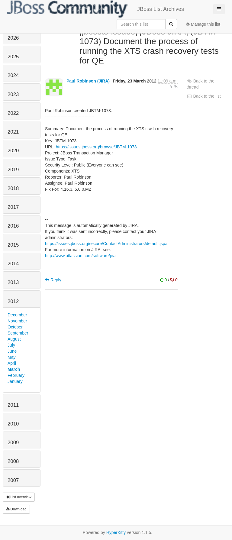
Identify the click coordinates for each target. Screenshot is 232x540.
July (11, 345)
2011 (13, 405)
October (15, 327)
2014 (13, 264)
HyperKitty (116, 532)
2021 (13, 132)
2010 (13, 424)
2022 (13, 113)
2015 (13, 245)
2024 (13, 75)
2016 (13, 226)
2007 (13, 480)
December (17, 314)
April (12, 363)
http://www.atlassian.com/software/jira (80, 255)
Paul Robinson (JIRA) (88, 81)
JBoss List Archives (95, 9)
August (14, 339)
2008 (13, 461)
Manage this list (203, 24)
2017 (13, 207)
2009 (13, 442)
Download (16, 509)
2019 (13, 170)
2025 (13, 57)
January (15, 381)
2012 (13, 301)
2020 (13, 151)
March (14, 369)
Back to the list (204, 96)
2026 (13, 38)
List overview (18, 497)
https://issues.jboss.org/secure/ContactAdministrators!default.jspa (106, 243)
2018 (13, 188)
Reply (53, 279)
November (17, 321)
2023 (13, 94)
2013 (13, 282)
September (18, 333)
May (11, 357)
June (12, 351)
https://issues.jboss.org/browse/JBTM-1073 (96, 146)
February (16, 375)
